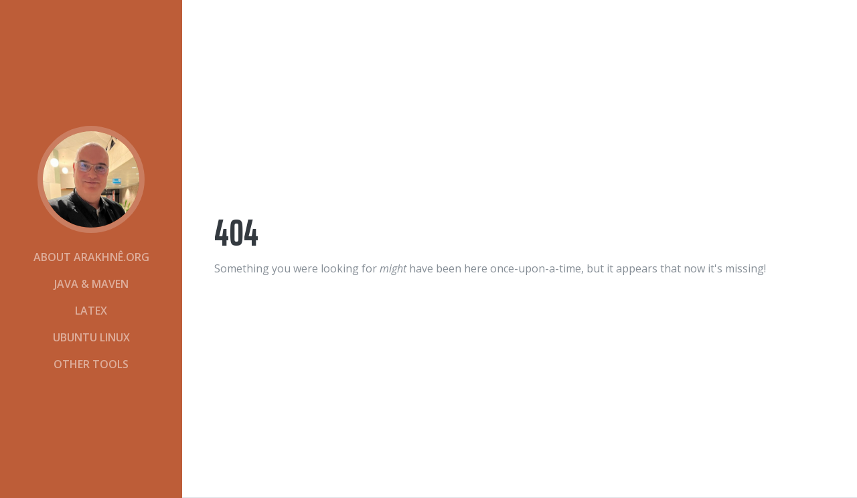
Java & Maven (91, 283)
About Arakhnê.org (91, 257)
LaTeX (91, 310)
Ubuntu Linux (91, 337)
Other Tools (91, 364)
